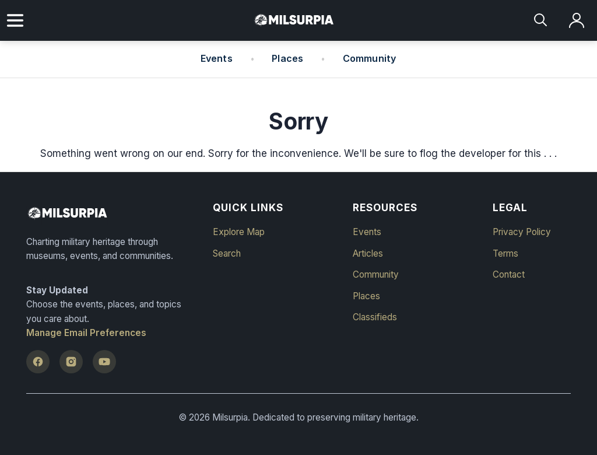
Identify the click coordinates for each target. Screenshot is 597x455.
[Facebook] (38, 361)
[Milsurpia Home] (112, 213)
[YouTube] (104, 361)
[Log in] (576, 20)
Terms (505, 253)
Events (217, 58)
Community (369, 58)
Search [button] (227, 253)
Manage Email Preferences (86, 332)
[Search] (541, 20)
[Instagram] (71, 361)
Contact (509, 274)
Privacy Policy (522, 231)
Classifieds (375, 317)
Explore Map (239, 231)
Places (287, 58)
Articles (368, 253)
